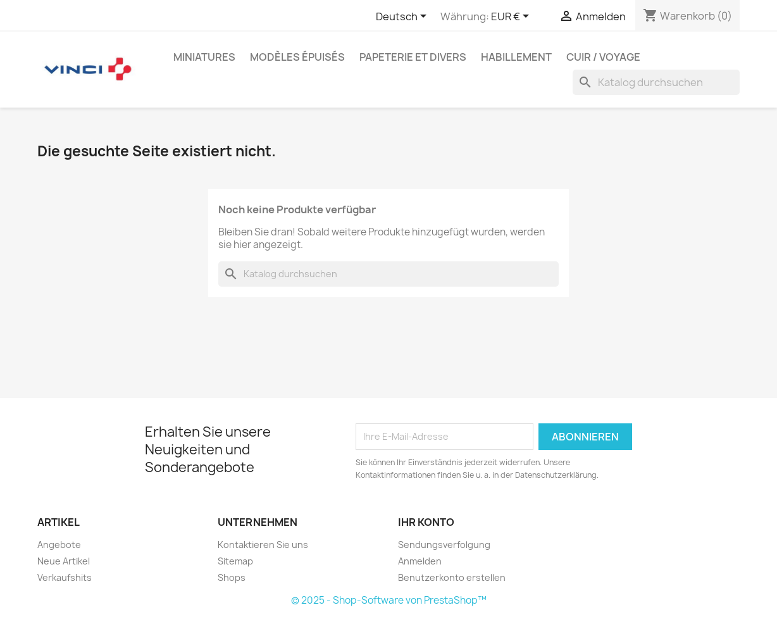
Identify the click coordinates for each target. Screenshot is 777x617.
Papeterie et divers (412, 57)
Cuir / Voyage (603, 57)
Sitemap (235, 561)
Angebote (59, 545)
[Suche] (656, 82)
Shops (232, 577)
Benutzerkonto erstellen (452, 577)
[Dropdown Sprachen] (403, 17)
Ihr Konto (426, 522)
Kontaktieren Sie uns (263, 545)
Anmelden (420, 561)
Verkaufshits (64, 577)
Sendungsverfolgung (444, 545)
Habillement (516, 57)
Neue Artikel (63, 561)
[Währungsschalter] (512, 17)
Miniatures (204, 57)
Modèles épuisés (297, 57)
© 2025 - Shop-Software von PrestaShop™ (389, 600)
